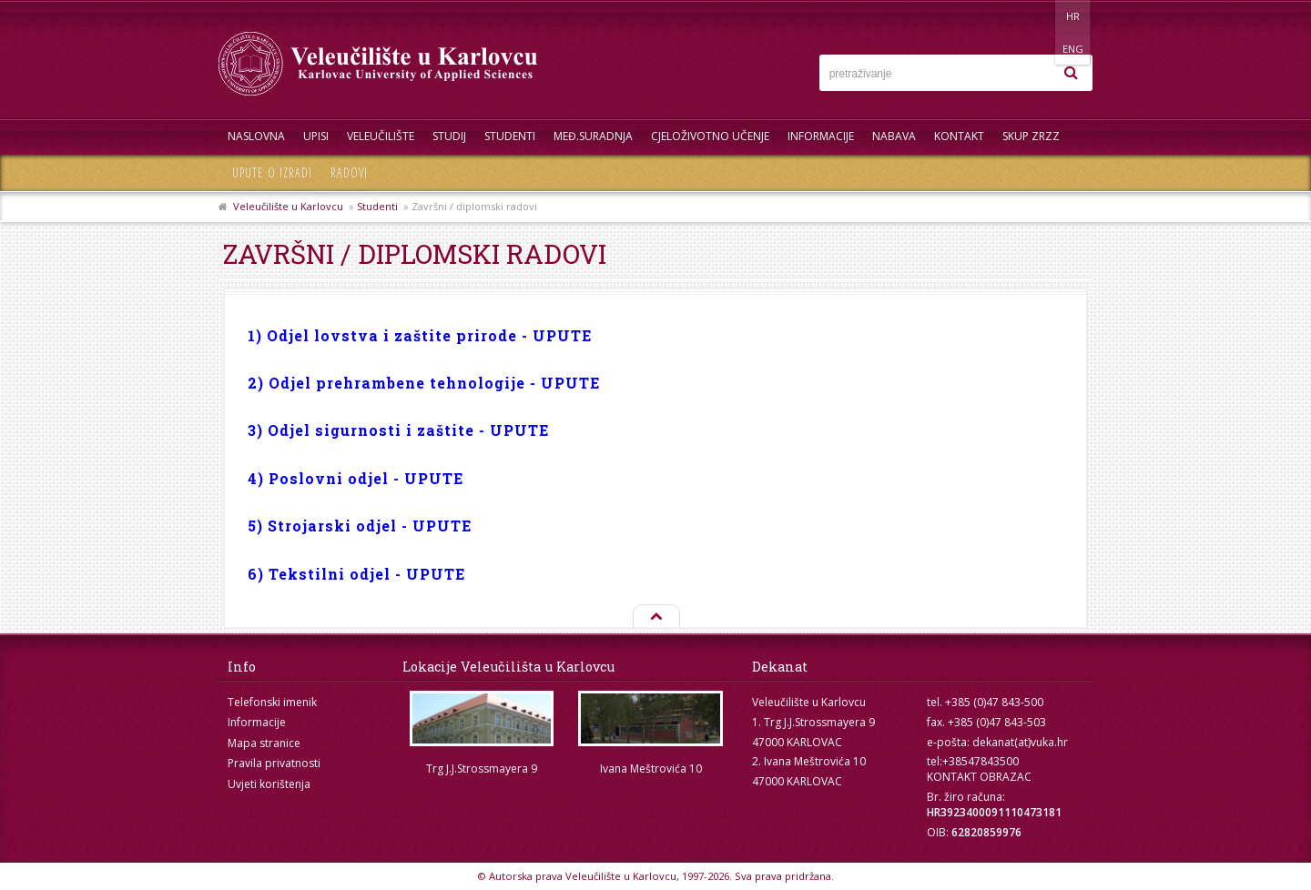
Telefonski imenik (272, 702)
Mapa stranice (264, 743)
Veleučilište (380, 136)
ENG (1073, 16)
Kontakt (959, 136)
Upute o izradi (272, 172)
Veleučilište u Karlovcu (288, 206)
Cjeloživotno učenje (710, 136)
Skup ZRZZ (1031, 136)
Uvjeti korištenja (269, 784)
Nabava (894, 136)
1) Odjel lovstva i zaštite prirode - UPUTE (420, 335)
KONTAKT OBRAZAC (979, 776)
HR (1036, 16)
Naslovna (256, 136)
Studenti (509, 136)
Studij (449, 136)
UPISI (316, 136)
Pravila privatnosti (274, 763)
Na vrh (655, 617)
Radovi (349, 172)
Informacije (821, 136)
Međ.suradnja (593, 136)
